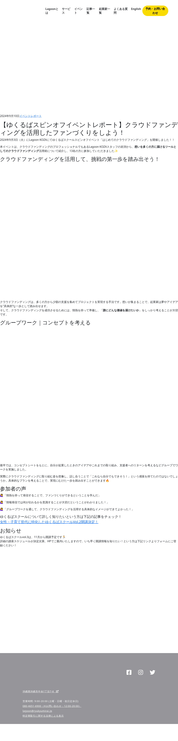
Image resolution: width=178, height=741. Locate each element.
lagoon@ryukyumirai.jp (37, 710)
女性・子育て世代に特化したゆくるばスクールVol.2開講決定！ (49, 521)
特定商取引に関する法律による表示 (43, 715)
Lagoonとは (51, 11)
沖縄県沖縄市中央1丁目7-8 (41, 691)
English (136, 9)
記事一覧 (91, 11)
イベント (78, 11)
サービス (66, 11)
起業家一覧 (104, 11)
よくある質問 (121, 11)
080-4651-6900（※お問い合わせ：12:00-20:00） (52, 706)
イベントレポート (30, 116)
